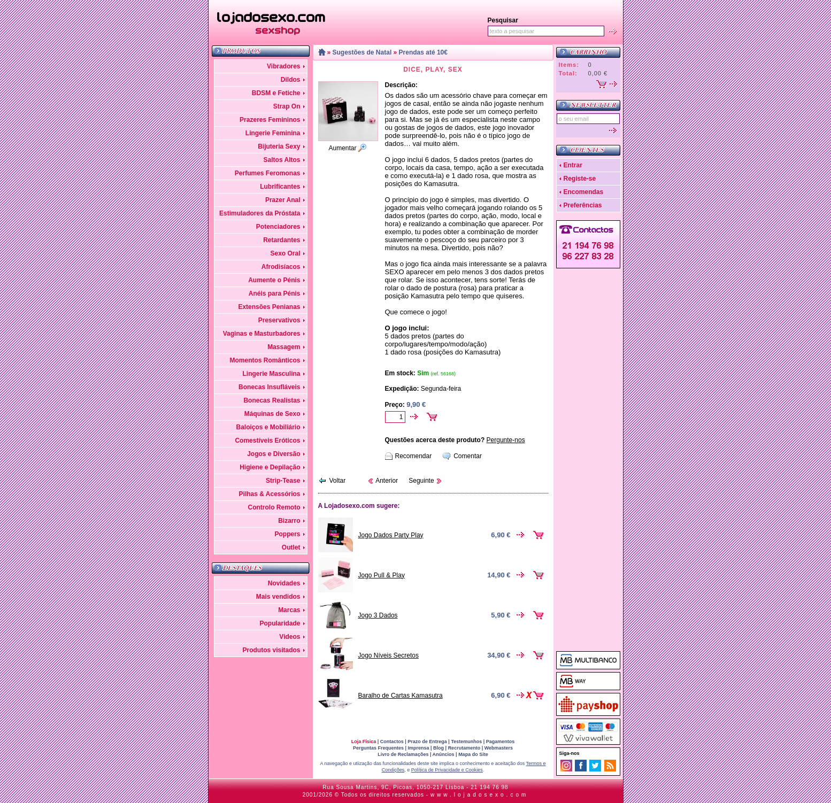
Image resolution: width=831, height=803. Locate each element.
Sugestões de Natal (362, 52)
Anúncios (444, 754)
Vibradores (283, 66)
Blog (438, 748)
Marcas (289, 610)
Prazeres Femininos (270, 119)
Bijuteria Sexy (279, 146)
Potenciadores (278, 226)
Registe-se (580, 178)
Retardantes (281, 240)
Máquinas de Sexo (272, 414)
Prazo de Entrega (427, 741)
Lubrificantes (280, 186)
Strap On (287, 106)
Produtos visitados (271, 650)
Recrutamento (464, 748)
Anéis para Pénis (275, 293)
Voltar (337, 480)
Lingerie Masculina (271, 373)
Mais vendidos (278, 596)
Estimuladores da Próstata (259, 213)
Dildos (291, 79)
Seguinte (421, 480)
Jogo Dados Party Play (391, 535)
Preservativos (279, 320)
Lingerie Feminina (273, 133)
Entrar (573, 165)
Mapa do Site (473, 754)
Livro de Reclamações (403, 754)
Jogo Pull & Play (381, 575)
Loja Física (363, 741)
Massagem (283, 347)
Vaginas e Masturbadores (262, 333)
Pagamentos (500, 741)
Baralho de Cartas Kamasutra (400, 695)
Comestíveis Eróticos (267, 440)
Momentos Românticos (264, 360)
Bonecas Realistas (271, 400)
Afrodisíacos (281, 267)
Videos (289, 636)
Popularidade (279, 623)
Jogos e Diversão (273, 454)
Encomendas (584, 192)
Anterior (386, 480)
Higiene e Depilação (270, 467)
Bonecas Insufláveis (269, 387)
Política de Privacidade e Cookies (447, 770)
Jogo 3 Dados (378, 615)
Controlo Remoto (274, 507)
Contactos (392, 741)
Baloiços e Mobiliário (268, 427)
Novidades (284, 583)
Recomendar (413, 456)
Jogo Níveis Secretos (388, 655)
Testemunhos (466, 741)
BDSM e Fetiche (276, 93)
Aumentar (342, 148)
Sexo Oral (285, 253)
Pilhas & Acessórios (270, 494)
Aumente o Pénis (274, 280)
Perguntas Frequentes (378, 748)
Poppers (287, 534)
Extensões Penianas (269, 307)
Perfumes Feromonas (268, 173)
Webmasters (498, 748)
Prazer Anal (283, 200)
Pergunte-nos (506, 440)
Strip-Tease (283, 480)
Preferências (583, 205)
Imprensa (418, 748)
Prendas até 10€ (423, 52)
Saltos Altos (282, 160)
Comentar (467, 456)
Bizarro (289, 520)
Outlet (291, 547)
